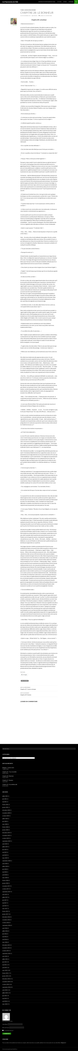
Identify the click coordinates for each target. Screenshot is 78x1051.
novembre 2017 (6, 886)
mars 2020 (4, 824)
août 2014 (4, 990)
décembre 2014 (6, 978)
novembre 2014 (6, 981)
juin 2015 (4, 962)
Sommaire (71, 1)
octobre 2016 (5, 922)
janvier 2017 (5, 914)
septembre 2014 (6, 987)
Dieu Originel (25, 680)
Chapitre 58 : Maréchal (7, 776)
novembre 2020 (6, 813)
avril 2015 (4, 967)
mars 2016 (4, 942)
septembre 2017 (6, 891)
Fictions (59, 1)
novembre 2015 (6, 947)
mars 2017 (4, 908)
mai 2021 (4, 801)
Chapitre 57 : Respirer (7, 780)
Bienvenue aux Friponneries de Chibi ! (46, 1)
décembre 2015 (6, 945)
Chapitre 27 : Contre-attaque (39, 688)
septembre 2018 (6, 860)
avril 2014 (4, 1001)
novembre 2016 (6, 919)
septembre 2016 (6, 925)
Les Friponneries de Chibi (10, 2)
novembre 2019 (6, 835)
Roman (65, 1)
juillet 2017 (5, 897)
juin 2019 (4, 849)
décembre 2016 (6, 917)
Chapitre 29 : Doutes (39, 693)
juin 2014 (4, 995)
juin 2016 (4, 933)
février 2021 (5, 804)
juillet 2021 (5, 796)
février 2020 (5, 827)
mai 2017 (4, 903)
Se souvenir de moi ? (8, 1030)
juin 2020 (4, 821)
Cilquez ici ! (63, 1042)
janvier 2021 (5, 807)
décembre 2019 (6, 832)
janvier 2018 (5, 883)
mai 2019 (4, 852)
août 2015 (4, 956)
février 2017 (5, 911)
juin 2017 (4, 900)
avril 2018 (4, 874)
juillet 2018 (5, 866)
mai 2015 (4, 964)
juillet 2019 (5, 846)
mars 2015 (4, 970)
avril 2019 (4, 855)
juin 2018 (4, 869)
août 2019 (4, 844)
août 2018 (4, 863)
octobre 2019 (5, 838)
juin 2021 (4, 799)
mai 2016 (4, 936)
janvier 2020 (5, 829)
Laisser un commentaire (46, 15)
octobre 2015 (5, 950)
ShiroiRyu (35, 15)
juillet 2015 (5, 959)
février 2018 (5, 880)
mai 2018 (4, 872)
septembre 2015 (6, 953)
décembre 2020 (6, 810)
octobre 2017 (5, 888)
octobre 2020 (5, 815)
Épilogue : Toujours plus (8, 767)
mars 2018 (4, 877)
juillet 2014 (5, 992)
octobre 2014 (5, 984)
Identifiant (5, 1024)
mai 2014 (4, 998)
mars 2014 (4, 1004)
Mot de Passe (5, 1027)
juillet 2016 (5, 931)
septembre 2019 (6, 841)
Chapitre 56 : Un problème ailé (9, 784)
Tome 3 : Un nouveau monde (28, 10)
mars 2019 (4, 858)
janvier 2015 (5, 976)
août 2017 (4, 894)
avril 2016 (4, 939)
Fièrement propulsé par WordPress (9, 1049)
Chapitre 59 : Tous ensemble (9, 771)
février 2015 (5, 973)
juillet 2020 (5, 818)
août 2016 (4, 928)
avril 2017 (4, 905)
